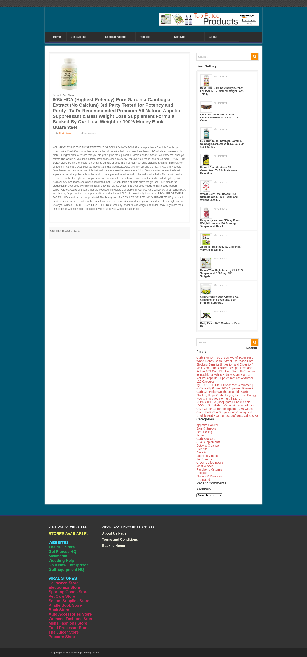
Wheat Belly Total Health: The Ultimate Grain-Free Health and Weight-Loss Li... (219, 196)
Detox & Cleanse (207, 445)
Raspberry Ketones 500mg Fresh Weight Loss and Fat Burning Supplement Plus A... (220, 223)
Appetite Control (207, 425)
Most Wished (205, 466)
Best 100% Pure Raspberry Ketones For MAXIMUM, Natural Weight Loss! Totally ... (222, 91)
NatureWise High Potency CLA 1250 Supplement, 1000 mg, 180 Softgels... (222, 273)
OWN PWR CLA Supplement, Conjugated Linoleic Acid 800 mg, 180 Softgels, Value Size (227, 414)
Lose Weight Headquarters (84, 652)
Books (213, 36)
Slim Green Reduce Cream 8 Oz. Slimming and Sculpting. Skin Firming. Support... (219, 299)
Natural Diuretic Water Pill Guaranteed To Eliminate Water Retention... (219, 170)
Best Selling (78, 36)
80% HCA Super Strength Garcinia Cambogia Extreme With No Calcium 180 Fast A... (222, 144)
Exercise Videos (115, 36)
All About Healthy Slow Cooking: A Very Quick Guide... (221, 248)
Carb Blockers (66, 133)
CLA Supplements (208, 442)
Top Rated (203, 479)
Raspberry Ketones (209, 469)
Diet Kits (179, 36)
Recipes (145, 36)
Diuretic (201, 452)
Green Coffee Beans (209, 462)
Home (57, 36)
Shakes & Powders (209, 476)
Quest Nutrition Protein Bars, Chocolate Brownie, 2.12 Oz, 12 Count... (219, 117)
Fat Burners (204, 459)
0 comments (220, 76)
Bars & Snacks (206, 428)
